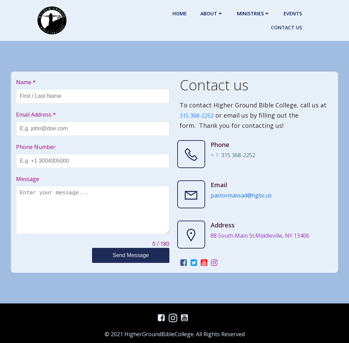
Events (293, 13)
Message (27, 179)
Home (179, 13)
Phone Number (36, 147)
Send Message (130, 255)
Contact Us (286, 27)
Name (26, 82)
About (211, 13)
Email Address (36, 114)
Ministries (253, 13)
